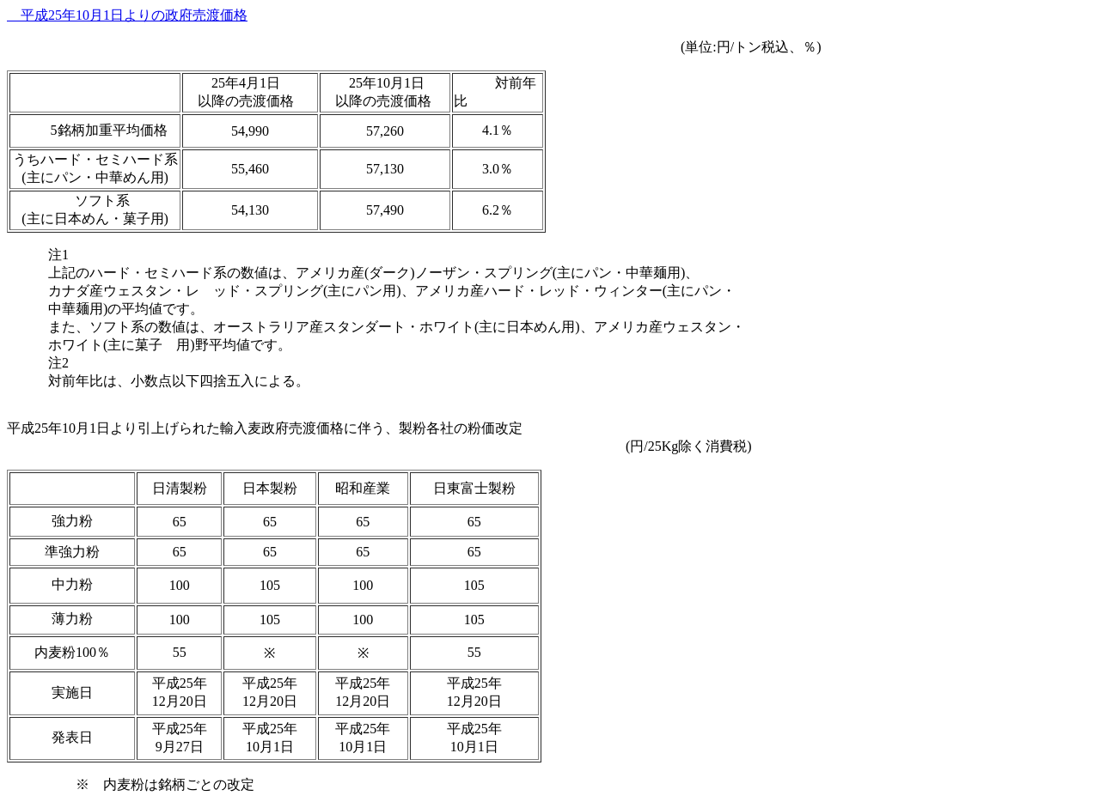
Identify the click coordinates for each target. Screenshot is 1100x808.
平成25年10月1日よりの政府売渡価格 (127, 15)
